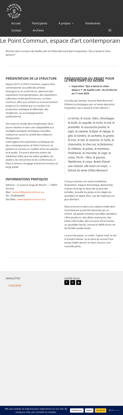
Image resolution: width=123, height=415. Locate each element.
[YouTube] (78, 282)
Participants (39, 23)
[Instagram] (72, 282)
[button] (109, 30)
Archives (38, 30)
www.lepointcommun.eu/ (31, 199)
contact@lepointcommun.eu (28, 192)
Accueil (16, 23)
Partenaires (92, 23)
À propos (69, 23)
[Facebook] (66, 282)
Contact (16, 30)
